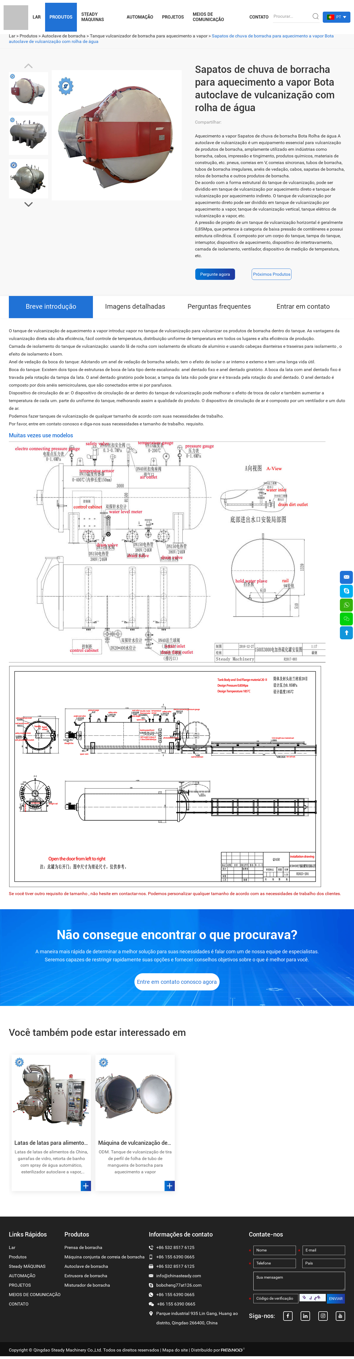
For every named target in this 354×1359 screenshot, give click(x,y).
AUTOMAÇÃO (140, 17)
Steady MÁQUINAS (92, 17)
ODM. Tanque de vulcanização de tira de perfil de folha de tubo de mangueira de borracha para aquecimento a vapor (135, 1164)
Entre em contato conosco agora (177, 984)
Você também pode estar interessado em (100, 1035)
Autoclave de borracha (63, 36)
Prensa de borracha (83, 1250)
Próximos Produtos (272, 274)
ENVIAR (336, 1302)
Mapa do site (175, 1352)
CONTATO (259, 17)
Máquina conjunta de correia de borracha (104, 1259)
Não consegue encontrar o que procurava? (177, 935)
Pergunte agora (215, 274)
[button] (28, 204)
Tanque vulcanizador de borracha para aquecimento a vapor (148, 36)
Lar (37, 17)
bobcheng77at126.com (179, 1288)
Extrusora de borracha (85, 1278)
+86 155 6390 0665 (175, 1297)
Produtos (61, 17)
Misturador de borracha (87, 1288)
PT (338, 17)
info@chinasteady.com (178, 1278)
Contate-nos (266, 1237)
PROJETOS (173, 17)
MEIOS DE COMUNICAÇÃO (208, 17)
